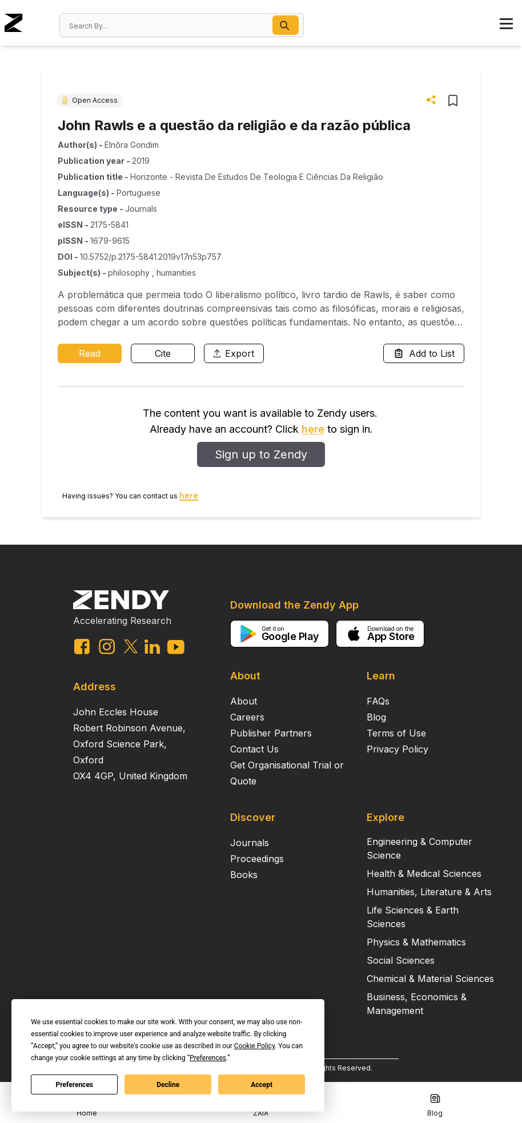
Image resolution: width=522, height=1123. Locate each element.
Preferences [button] (208, 1058)
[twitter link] (131, 646)
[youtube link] (175, 647)
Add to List (424, 353)
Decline (167, 1085)
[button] (285, 25)
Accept (261, 1085)
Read (90, 353)
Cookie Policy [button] (254, 1046)
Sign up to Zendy (261, 454)
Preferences (75, 1085)
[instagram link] (107, 646)
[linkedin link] (152, 646)
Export (234, 353)
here (313, 429)
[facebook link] (82, 646)
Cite (163, 353)
